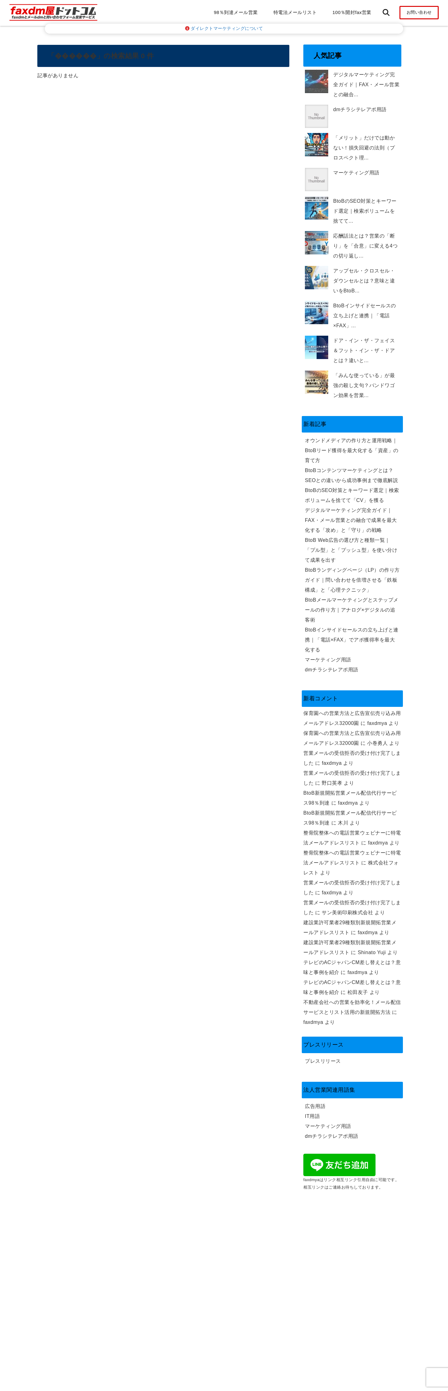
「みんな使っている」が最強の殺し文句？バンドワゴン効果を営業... (364, 385)
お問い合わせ (419, 12)
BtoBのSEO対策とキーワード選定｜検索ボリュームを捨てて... (365, 211)
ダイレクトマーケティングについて (224, 28)
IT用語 (312, 1116)
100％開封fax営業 (351, 12)
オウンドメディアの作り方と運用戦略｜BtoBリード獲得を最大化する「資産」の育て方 (352, 450)
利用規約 (315, 1256)
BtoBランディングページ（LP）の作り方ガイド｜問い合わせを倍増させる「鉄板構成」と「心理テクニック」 (352, 580)
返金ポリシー (320, 1246)
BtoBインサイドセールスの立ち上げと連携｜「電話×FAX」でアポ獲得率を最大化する (352, 639)
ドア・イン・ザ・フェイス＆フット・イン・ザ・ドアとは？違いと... (364, 350)
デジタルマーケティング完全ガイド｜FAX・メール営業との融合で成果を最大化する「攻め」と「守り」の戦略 (351, 520)
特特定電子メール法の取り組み (341, 1236)
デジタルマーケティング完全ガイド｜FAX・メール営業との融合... (366, 84)
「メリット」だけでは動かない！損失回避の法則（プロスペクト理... (364, 147)
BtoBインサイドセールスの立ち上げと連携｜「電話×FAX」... (364, 315)
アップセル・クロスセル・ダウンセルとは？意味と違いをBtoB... (364, 280)
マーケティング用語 (356, 172)
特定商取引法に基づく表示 (335, 1226)
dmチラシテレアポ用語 (360, 109)
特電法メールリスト (295, 12)
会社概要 (315, 1206)
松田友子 (358, 992)
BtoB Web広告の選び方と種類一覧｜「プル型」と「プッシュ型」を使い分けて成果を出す (351, 550)
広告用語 (315, 1106)
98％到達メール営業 (236, 12)
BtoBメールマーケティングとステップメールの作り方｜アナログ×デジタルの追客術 (352, 609)
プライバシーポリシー (330, 1216)
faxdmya (377, 723)
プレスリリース (323, 1061)
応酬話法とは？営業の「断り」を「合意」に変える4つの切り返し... (365, 245)
